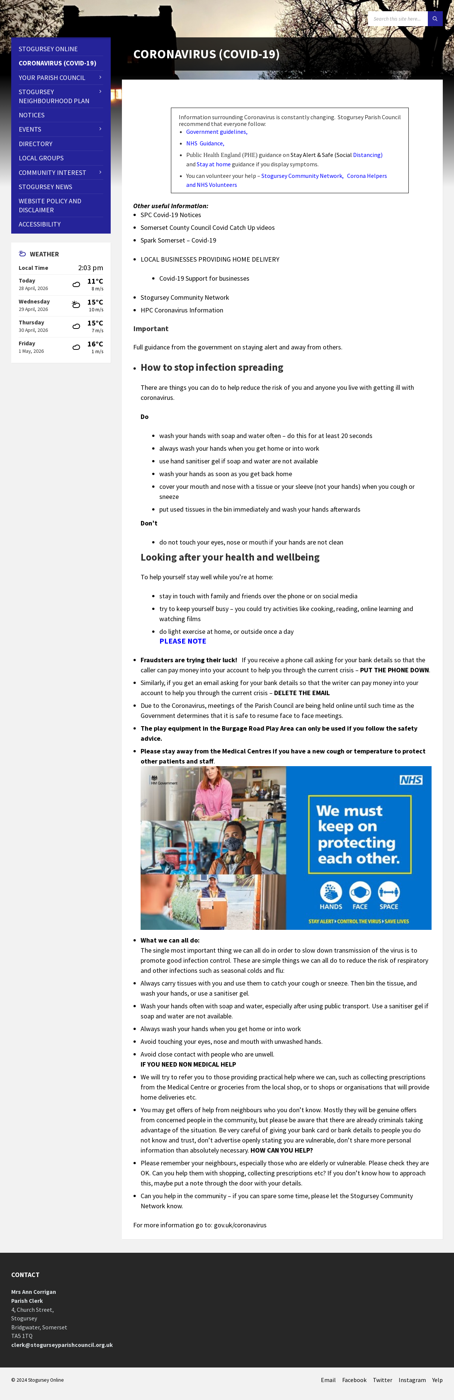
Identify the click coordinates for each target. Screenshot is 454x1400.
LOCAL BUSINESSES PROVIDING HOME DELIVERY (210, 259)
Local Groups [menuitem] (41, 158)
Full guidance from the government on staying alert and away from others (237, 347)
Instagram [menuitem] (412, 1380)
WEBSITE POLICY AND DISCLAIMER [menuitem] (50, 205)
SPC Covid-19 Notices (171, 214)
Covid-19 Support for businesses (204, 278)
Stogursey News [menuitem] (45, 186)
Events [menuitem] (30, 129)
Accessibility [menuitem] (40, 224)
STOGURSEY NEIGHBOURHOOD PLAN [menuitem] (54, 96)
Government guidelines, (217, 131)
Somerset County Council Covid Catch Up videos (208, 227)
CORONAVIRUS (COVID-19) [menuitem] (57, 63)
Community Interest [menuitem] (52, 172)
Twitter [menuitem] (382, 1380)
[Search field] (405, 18)
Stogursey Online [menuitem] (48, 48)
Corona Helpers (367, 175)
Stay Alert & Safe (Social (337, 154)
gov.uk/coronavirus (240, 1225)
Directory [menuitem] (35, 143)
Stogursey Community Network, (302, 175)
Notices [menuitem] (32, 115)
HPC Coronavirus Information (182, 310)
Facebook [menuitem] (354, 1380)
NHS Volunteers (217, 184)
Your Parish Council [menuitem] (52, 77)
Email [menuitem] (328, 1380)
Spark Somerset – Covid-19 (178, 240)
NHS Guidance (204, 143)
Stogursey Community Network (185, 297)
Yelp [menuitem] (437, 1380)
